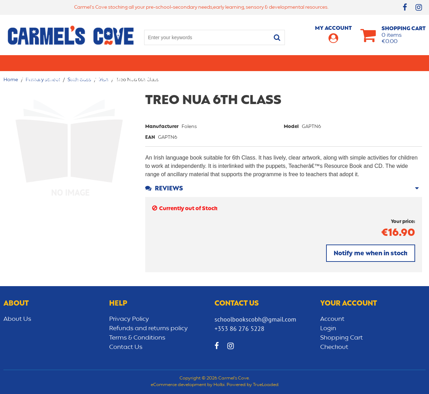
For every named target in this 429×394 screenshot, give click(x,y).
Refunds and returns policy (148, 328)
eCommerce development (178, 385)
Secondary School (96, 63)
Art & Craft (201, 63)
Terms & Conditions (137, 338)
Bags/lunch (239, 63)
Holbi (219, 385)
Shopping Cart (341, 338)
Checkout (334, 347)
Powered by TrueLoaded (253, 385)
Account (332, 319)
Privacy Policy (129, 319)
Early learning (283, 63)
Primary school (41, 63)
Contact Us (125, 347)
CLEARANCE (395, 63)
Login (328, 328)
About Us (17, 319)
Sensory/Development (343, 63)
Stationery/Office (153, 63)
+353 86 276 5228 (239, 329)
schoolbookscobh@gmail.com (255, 319)
